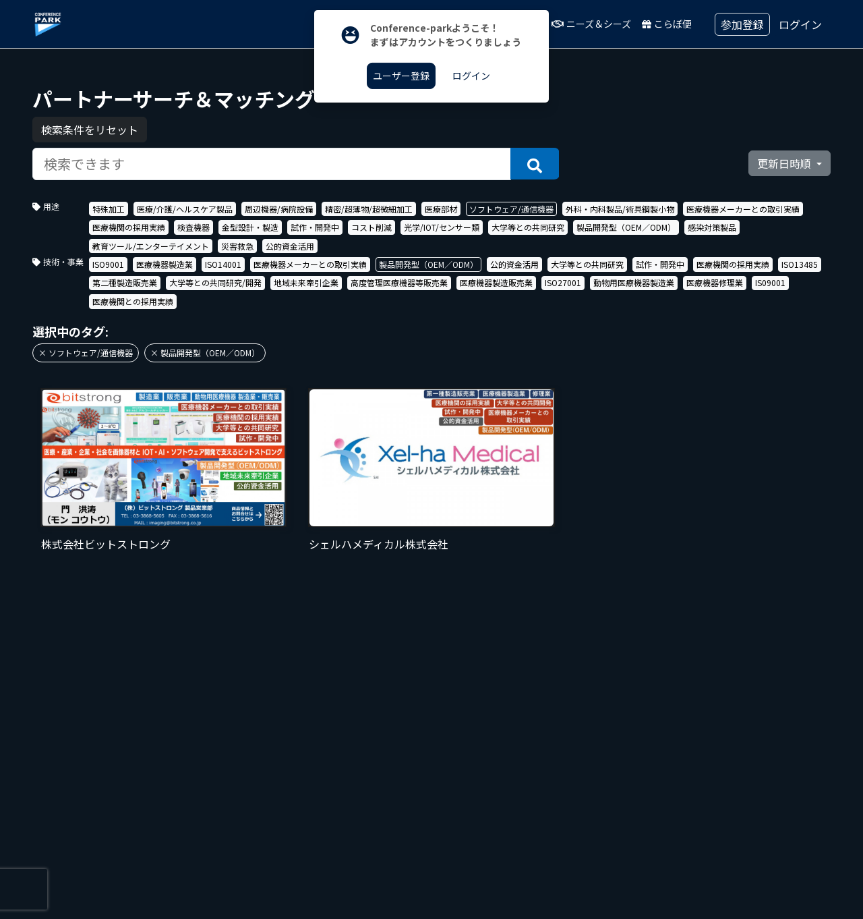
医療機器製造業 (164, 264)
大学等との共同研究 (528, 227)
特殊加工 (108, 209)
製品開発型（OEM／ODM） (626, 227)
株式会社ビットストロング (106, 544)
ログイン (800, 24)
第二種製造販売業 (124, 282)
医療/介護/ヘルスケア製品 (185, 209)
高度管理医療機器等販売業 (399, 282)
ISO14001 (223, 264)
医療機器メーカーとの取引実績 (743, 209)
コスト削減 (371, 227)
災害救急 (237, 246)
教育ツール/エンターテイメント (150, 246)
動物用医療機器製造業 (633, 282)
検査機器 (193, 227)
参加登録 (742, 24)
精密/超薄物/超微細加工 (369, 209)
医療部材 (441, 209)
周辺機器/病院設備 (279, 209)
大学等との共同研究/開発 (215, 282)
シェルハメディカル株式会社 (378, 544)
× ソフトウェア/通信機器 (85, 352)
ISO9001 (108, 264)
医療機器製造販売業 (496, 282)
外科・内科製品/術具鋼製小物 (620, 209)
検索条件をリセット (89, 129)
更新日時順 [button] (785, 163)
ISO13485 (799, 264)
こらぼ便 (667, 23)
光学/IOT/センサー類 (441, 227)
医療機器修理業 (714, 282)
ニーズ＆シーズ (591, 23)
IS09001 (770, 282)
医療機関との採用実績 (132, 301)
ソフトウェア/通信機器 (511, 209)
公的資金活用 (290, 246)
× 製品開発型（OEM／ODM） (205, 352)
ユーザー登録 (401, 75)
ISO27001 (563, 282)
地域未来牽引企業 (306, 282)
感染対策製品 (712, 227)
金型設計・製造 (250, 227)
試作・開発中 (315, 227)
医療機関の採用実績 (128, 227)
